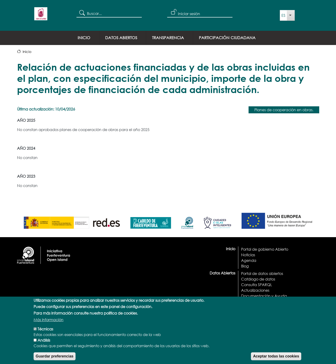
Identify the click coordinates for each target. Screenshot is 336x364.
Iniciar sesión (189, 13)
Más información (48, 324)
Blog (245, 265)
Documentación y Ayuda (264, 295)
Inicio (84, 37)
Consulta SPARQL (256, 284)
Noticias (248, 254)
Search (81, 12)
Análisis (44, 344)
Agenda (248, 260)
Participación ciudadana (227, 37)
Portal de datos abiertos (262, 273)
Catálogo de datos (258, 279)
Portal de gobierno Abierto (264, 249)
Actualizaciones (255, 290)
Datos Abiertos (121, 37)
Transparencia (168, 37)
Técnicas (45, 333)
